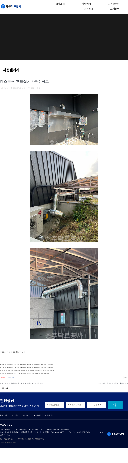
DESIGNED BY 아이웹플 (8, 443)
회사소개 (60, 3)
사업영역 (86, 3)
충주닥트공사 (6, 425)
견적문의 (88, 8)
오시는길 (37, 415)
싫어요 (11, 377)
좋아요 (3, 377)
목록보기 (4, 388)
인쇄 (125, 377)
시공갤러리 (113, 3)
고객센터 (114, 8)
